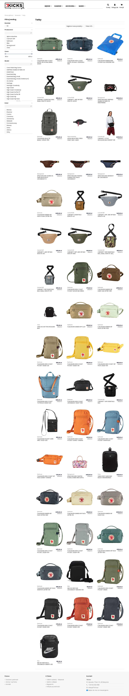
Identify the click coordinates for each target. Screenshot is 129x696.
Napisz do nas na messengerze (98, 690)
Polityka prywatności (53, 687)
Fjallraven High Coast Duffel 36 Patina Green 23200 (45, 62)
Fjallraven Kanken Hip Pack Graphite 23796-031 (46, 589)
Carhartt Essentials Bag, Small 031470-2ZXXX (45, 100)
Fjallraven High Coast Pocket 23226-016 (75, 551)
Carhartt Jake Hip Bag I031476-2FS (44, 253)
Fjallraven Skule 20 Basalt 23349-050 (43, 139)
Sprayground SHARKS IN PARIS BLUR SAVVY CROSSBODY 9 (45, 177)
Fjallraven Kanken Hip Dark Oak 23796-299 (105, 290)
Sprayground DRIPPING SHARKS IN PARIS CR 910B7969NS (105, 101)
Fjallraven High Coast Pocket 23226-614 (45, 551)
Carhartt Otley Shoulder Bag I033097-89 (106, 139)
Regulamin (50, 684)
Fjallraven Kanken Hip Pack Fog (105, 514)
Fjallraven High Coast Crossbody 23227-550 (75, 402)
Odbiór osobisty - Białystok (55, 680)
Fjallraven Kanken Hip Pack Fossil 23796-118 (44, 215)
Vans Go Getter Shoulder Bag (46, 327)
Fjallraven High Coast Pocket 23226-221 (45, 365)
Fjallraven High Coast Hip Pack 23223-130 (106, 365)
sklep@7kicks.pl (93, 687)
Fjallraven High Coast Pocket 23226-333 (75, 626)
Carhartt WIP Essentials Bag (106, 402)
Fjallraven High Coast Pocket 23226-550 (45, 626)
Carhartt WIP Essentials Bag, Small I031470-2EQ (106, 253)
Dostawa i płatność (12, 680)
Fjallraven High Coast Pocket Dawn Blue (105, 439)
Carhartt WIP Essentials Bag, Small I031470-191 (45, 290)
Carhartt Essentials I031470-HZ (74, 215)
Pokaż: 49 (89, 26)
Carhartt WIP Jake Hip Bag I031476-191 (107, 215)
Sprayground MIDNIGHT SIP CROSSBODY (106, 176)
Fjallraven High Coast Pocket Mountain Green (75, 290)
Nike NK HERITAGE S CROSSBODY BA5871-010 (45, 663)
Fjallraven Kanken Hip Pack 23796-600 (105, 327)
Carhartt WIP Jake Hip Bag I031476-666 (76, 253)
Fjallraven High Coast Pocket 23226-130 (75, 365)
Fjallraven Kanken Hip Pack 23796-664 (107, 551)
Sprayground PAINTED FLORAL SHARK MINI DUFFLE (75, 477)
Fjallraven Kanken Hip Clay (76, 327)
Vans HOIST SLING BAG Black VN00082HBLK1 (105, 477)
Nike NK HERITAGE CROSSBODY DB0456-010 (75, 589)
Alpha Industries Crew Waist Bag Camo (75, 139)
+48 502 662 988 (93, 685)
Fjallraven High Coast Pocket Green (105, 589)
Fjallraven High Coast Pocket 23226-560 (105, 626)
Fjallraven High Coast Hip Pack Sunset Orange (46, 477)
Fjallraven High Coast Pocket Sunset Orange (75, 439)
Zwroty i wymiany (11, 682)
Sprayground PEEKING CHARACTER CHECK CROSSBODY (74, 177)
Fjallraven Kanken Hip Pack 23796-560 (44, 514)
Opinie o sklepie (52, 682)
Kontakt (8, 684)
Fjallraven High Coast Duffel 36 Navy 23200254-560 (76, 62)
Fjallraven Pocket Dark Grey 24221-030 (45, 439)
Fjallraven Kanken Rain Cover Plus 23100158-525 (106, 61)
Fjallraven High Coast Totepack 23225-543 (45, 402)
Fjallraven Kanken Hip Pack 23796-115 (76, 514)
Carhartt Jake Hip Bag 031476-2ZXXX (75, 100)
